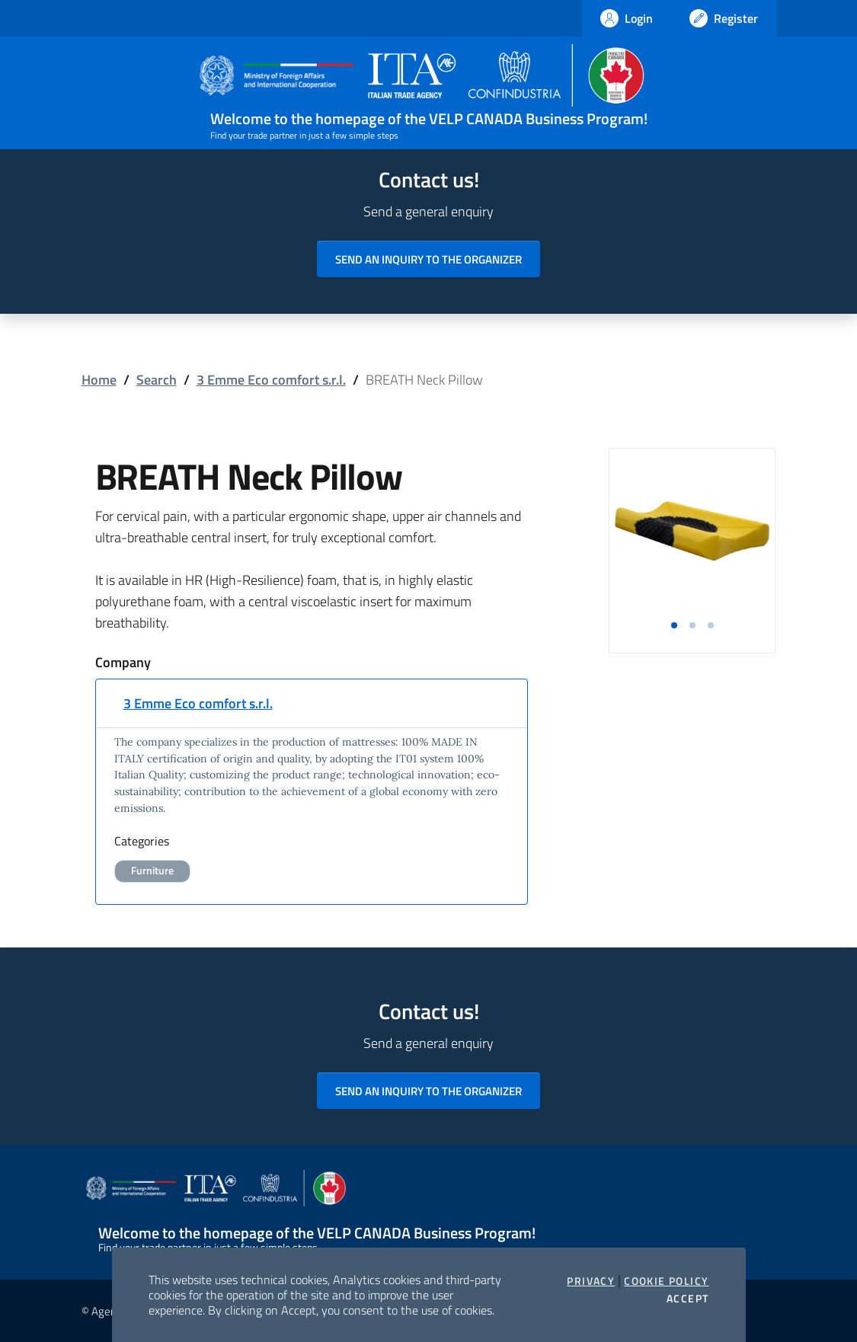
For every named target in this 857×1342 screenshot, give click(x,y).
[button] (674, 625)
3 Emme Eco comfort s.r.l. (271, 379)
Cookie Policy (666, 1281)
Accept (687, 1298)
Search (156, 379)
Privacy (591, 1281)
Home (99, 379)
